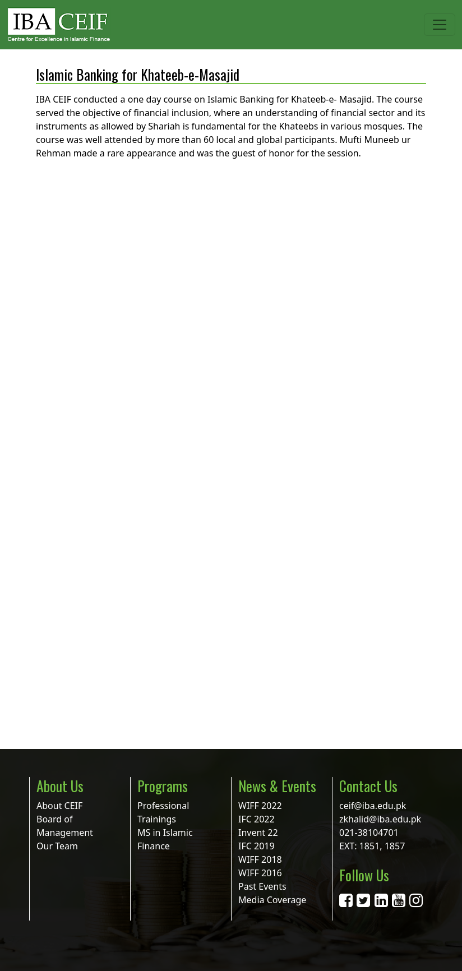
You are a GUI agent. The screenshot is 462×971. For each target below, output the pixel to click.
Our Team (57, 846)
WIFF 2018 (260, 859)
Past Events (262, 886)
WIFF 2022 (260, 805)
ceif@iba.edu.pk (372, 805)
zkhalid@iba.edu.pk (380, 819)
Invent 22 (258, 832)
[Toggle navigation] (439, 24)
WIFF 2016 (260, 873)
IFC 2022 (256, 819)
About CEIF (59, 805)
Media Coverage (272, 900)
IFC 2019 (256, 846)
